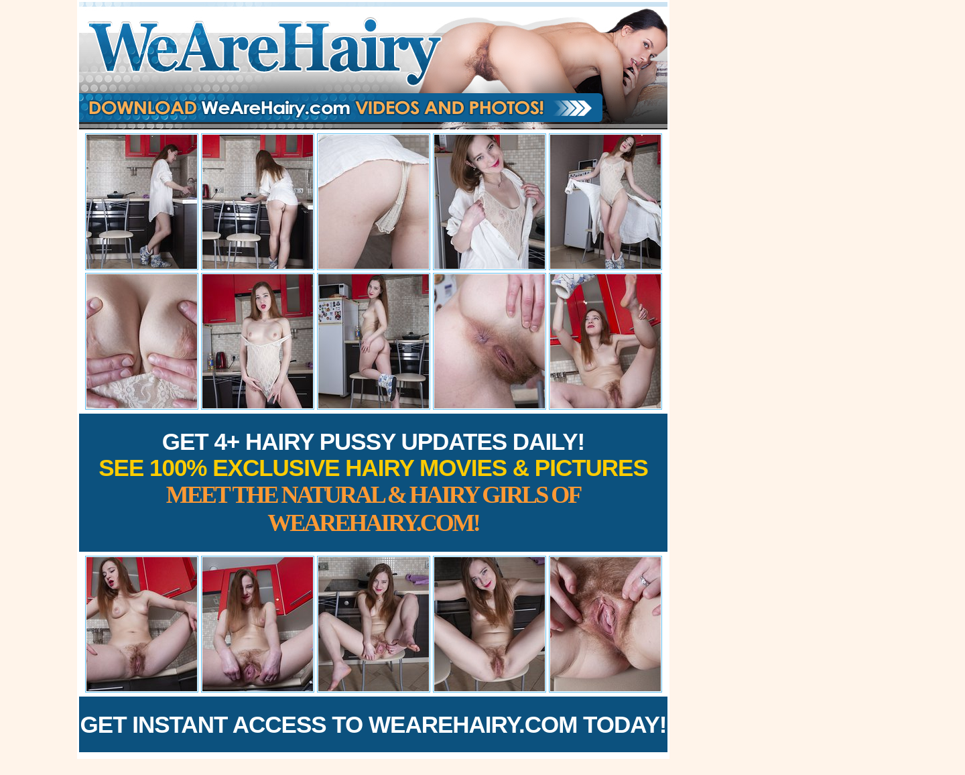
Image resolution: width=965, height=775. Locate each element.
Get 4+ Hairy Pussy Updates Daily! (373, 482)
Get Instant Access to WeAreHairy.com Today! (373, 724)
